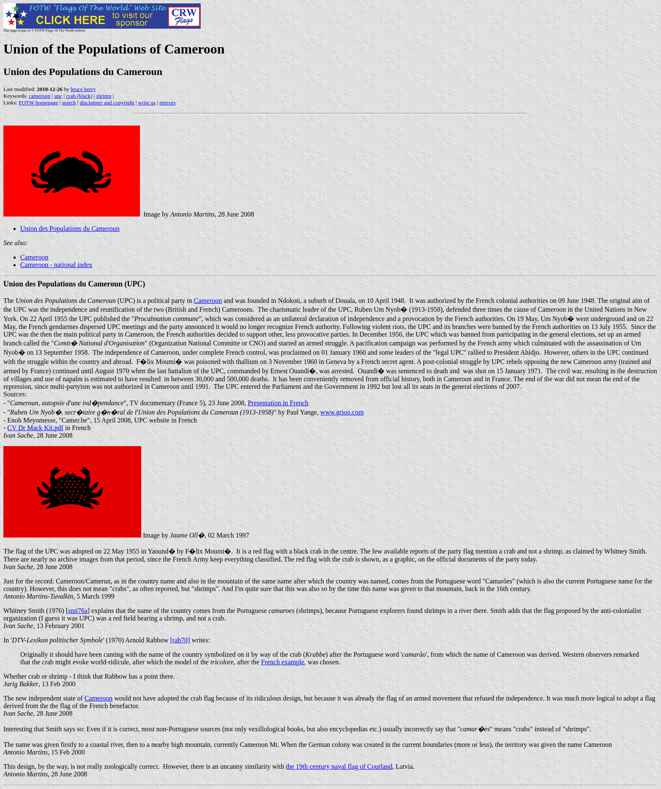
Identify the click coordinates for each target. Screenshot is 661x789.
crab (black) (79, 96)
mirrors (167, 102)
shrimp (103, 96)
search (69, 102)
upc (58, 96)
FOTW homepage (38, 102)
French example (282, 662)
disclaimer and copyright (107, 102)
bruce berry (83, 89)
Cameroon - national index (56, 264)
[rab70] (180, 640)
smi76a (77, 610)
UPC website (151, 420)
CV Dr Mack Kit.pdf (35, 427)
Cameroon (34, 257)
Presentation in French (278, 403)
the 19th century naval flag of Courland (339, 766)
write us (147, 102)
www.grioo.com (342, 412)
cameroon (39, 96)
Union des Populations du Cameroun (70, 228)
